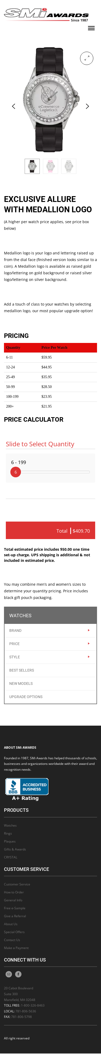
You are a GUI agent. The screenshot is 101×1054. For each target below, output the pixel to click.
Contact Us (12, 940)
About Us (10, 924)
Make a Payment (16, 948)
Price (14, 644)
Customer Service (17, 885)
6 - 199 (18, 462)
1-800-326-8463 (33, 1006)
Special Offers (14, 932)
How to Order (14, 892)
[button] (86, 58)
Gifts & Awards (15, 849)
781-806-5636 (25, 1011)
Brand (15, 631)
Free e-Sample (14, 908)
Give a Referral (15, 916)
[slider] (15, 472)
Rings (8, 833)
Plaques (10, 841)
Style (14, 657)
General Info (13, 900)
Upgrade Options (25, 697)
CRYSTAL (10, 857)
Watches (10, 825)
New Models (21, 684)
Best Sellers (21, 671)
